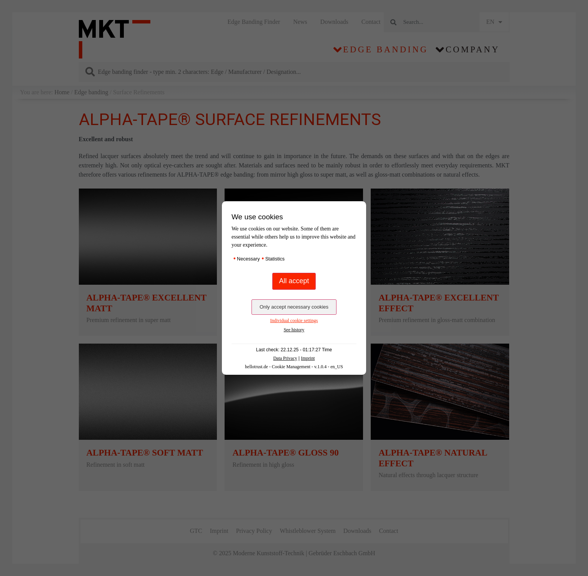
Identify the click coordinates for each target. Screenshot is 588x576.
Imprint (308, 358)
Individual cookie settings (294, 320)
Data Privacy (285, 358)
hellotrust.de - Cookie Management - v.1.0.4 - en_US (294, 366)
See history (294, 329)
